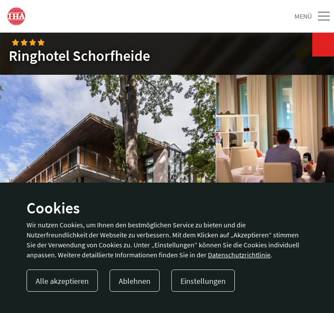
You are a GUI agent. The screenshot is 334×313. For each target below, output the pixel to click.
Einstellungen (203, 281)
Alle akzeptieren (62, 281)
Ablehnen (134, 281)
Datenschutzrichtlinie (239, 254)
